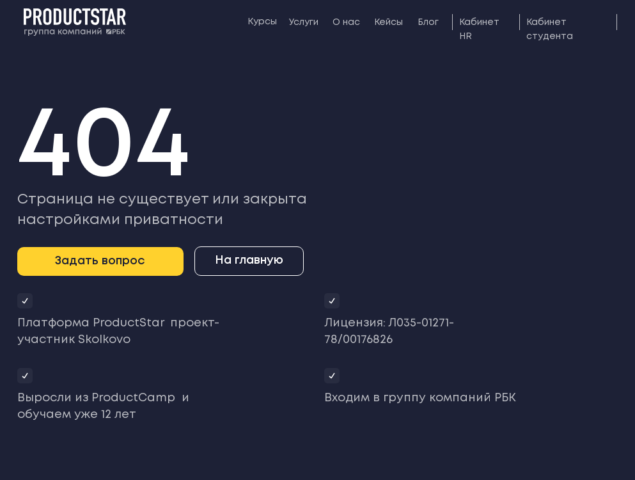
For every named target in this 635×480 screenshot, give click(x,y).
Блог (428, 22)
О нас (346, 22)
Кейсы (388, 22)
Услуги (303, 22)
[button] (100, 261)
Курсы (262, 22)
